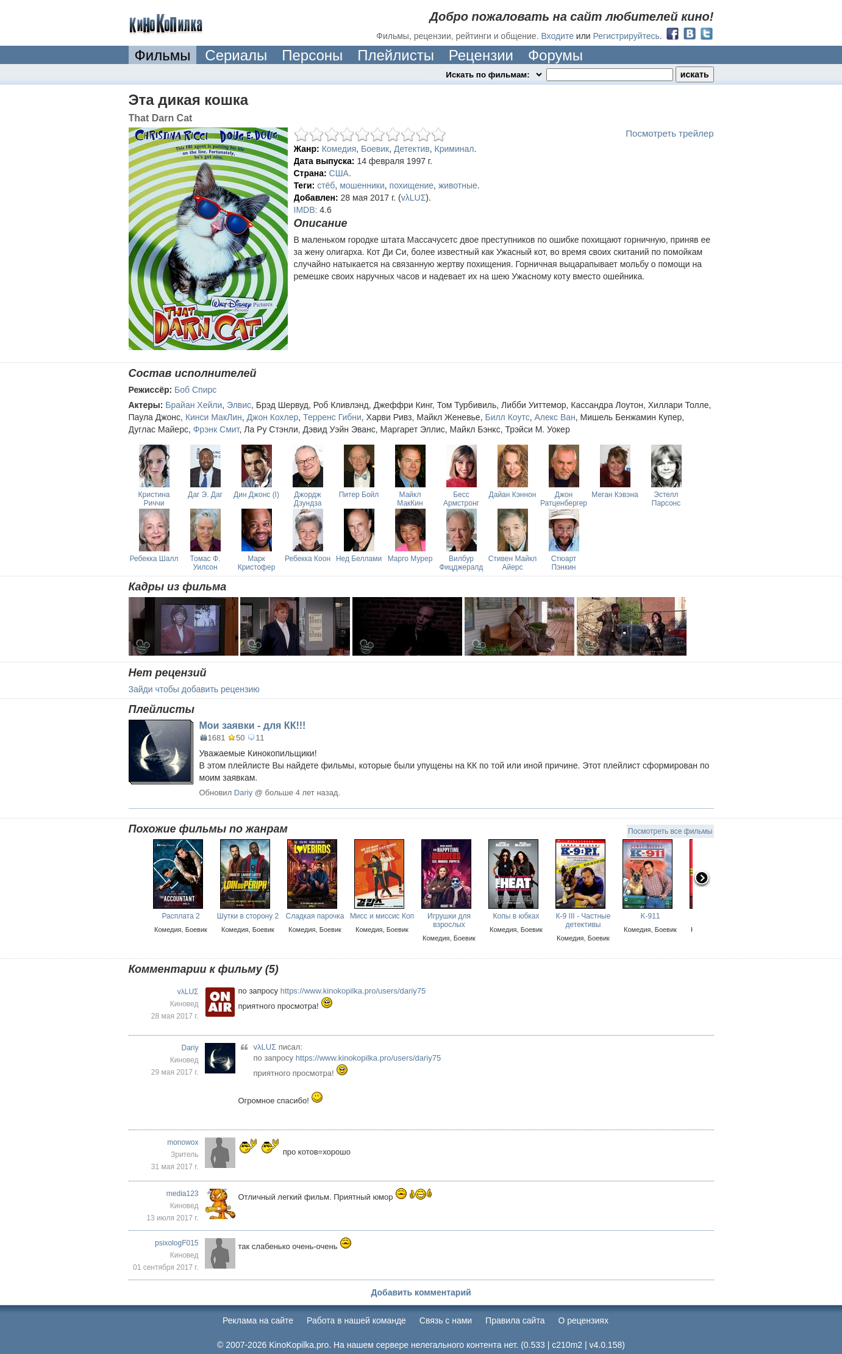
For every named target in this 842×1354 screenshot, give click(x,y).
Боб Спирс (195, 390)
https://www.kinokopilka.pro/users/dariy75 (353, 990)
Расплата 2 (180, 916)
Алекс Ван (555, 417)
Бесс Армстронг (461, 498)
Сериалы (236, 55)
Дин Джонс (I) (256, 494)
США (339, 173)
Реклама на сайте (258, 1320)
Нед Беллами (359, 558)
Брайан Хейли (193, 405)
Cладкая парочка (314, 916)
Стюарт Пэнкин (564, 562)
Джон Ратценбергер (563, 498)
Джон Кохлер (273, 417)
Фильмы (163, 55)
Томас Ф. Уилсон (205, 562)
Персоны (312, 55)
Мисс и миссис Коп (382, 916)
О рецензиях (583, 1320)
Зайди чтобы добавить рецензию (194, 689)
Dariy (243, 792)
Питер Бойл (359, 494)
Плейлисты (395, 55)
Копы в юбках (516, 916)
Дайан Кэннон (513, 494)
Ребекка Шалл (154, 558)
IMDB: (306, 210)
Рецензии (481, 55)
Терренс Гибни (332, 417)
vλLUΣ (413, 197)
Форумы (555, 55)
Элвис (239, 405)
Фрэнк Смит (216, 429)
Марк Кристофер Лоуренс (257, 567)
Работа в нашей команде (356, 1320)
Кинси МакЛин (213, 417)
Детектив (412, 149)
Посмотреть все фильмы (670, 831)
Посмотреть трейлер (669, 133)
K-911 (650, 916)
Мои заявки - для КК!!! (252, 725)
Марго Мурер (410, 558)
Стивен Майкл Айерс (512, 562)
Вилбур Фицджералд (461, 562)
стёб (326, 185)
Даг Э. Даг (205, 494)
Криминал (454, 149)
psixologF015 (176, 1243)
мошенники (362, 185)
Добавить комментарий (421, 1292)
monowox (182, 1142)
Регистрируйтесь (626, 36)
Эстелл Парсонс (666, 498)
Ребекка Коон (307, 558)
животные (457, 185)
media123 (182, 1193)
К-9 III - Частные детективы (583, 920)
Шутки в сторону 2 (248, 916)
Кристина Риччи (154, 498)
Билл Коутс (507, 417)
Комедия (339, 149)
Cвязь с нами (445, 1320)
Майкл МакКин (410, 498)
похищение (412, 185)
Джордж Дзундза (308, 498)
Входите (557, 36)
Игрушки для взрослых (449, 920)
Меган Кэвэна (614, 494)
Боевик (375, 149)
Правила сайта (514, 1320)
